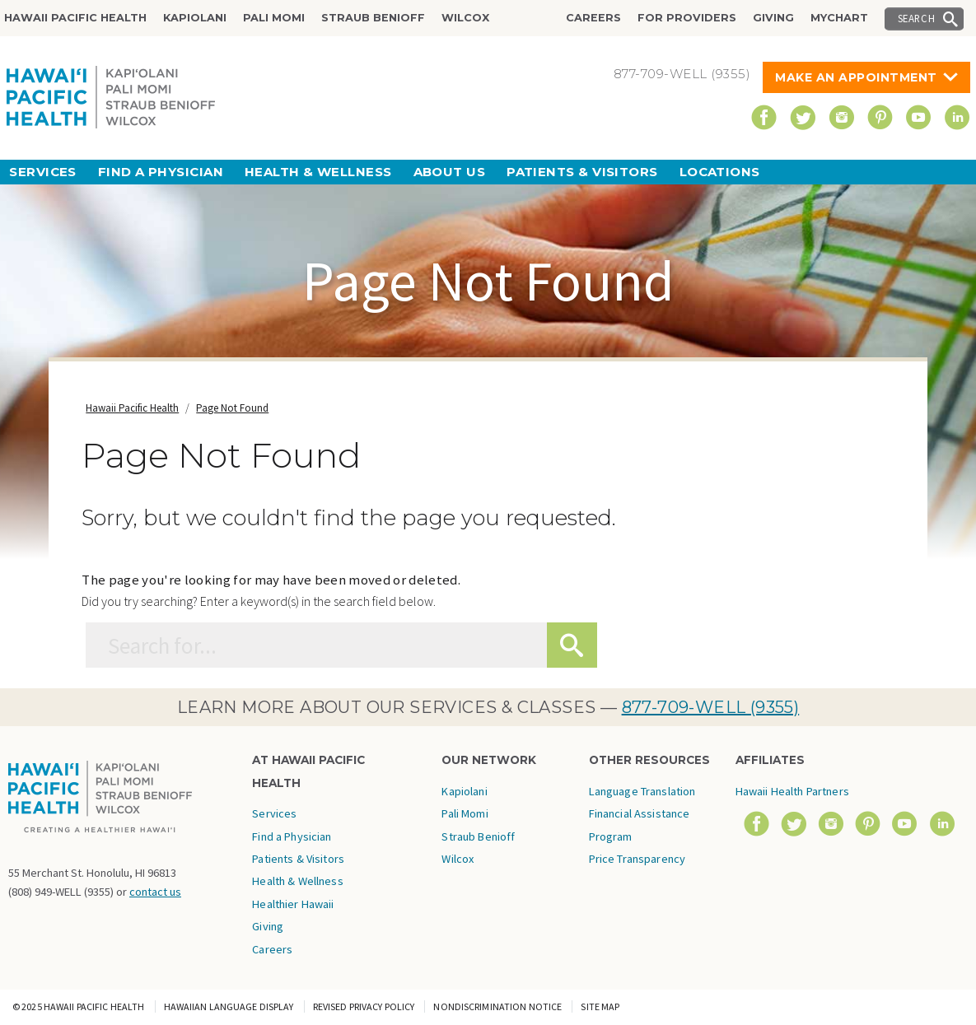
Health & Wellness (318, 171)
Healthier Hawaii (293, 904)
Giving (773, 18)
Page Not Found (232, 408)
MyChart (839, 18)
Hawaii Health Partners (792, 791)
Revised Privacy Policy (364, 1006)
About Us (449, 171)
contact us (155, 891)
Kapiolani (194, 18)
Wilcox (465, 18)
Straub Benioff (373, 18)
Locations (719, 171)
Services (43, 171)
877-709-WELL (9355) (711, 707)
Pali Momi (274, 18)
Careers (593, 18)
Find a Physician (160, 171)
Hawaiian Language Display (229, 1006)
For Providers (686, 18)
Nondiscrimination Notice (497, 1006)
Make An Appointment (856, 77)
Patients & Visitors (582, 171)
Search (917, 18)
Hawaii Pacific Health (75, 18)
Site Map (600, 1006)
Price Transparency (637, 858)
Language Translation (642, 791)
